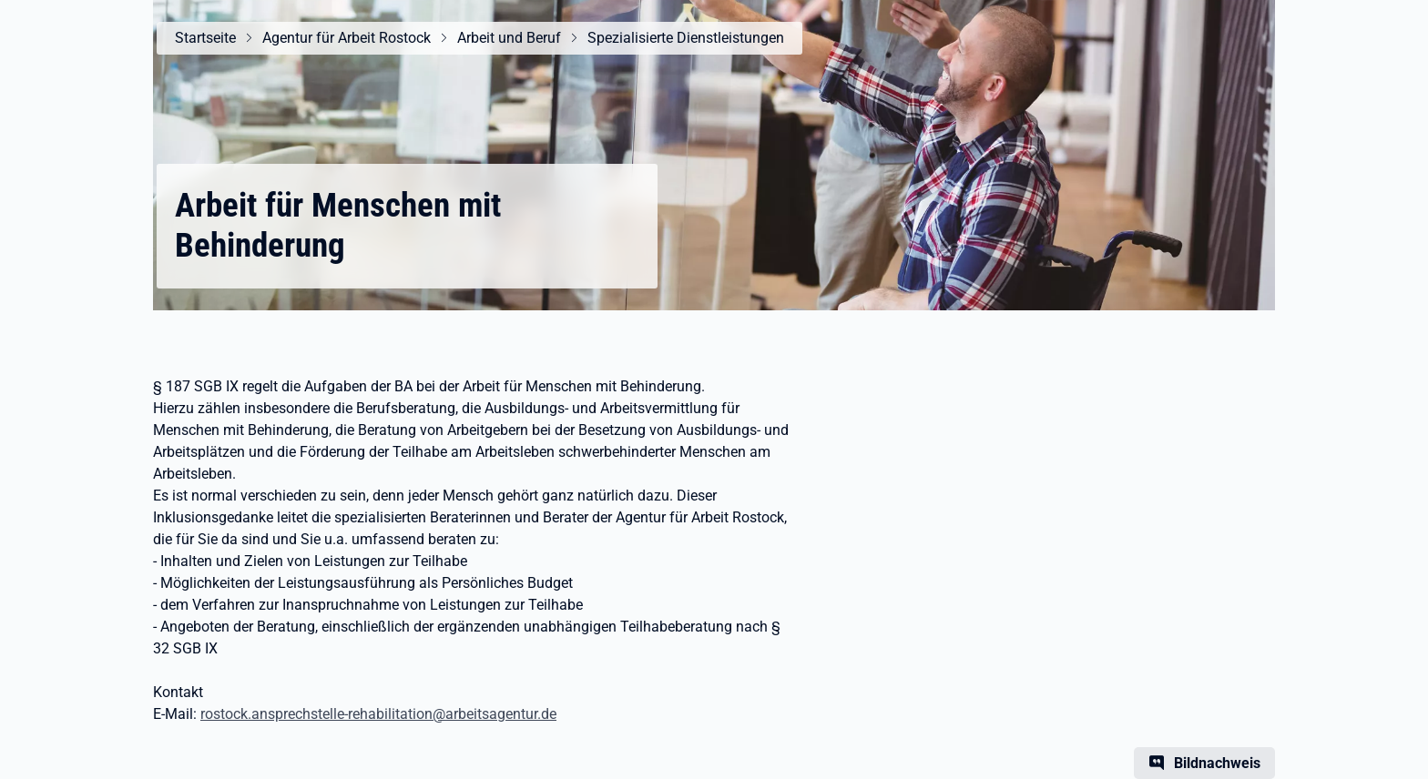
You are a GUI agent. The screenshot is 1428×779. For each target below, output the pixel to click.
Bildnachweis (1217, 763)
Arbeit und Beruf (509, 37)
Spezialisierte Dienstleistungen (685, 37)
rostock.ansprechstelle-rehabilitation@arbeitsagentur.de (378, 714)
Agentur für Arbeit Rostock (346, 37)
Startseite (205, 37)
